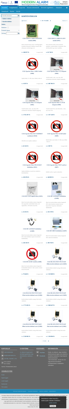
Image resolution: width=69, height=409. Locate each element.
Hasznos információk (33, 7)
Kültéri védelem (6, 18)
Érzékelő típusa (11, 30)
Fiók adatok (4, 387)
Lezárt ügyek (4, 381)
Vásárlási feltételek (33, 391)
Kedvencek (4, 384)
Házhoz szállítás (43, 391)
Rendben (52, 406)
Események (5, 11)
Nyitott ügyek (4, 378)
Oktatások (59, 7)
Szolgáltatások (13, 7)
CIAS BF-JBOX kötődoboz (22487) (56, 231)
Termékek (4, 7)
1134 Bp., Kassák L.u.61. (10, 358)
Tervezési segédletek (47, 7)
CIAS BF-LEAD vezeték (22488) (32, 261)
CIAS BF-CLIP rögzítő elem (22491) (32, 196)
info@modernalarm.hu (10, 355)
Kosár (2, 374)
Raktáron (5, 27)
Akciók (18, 11)
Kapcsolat (22, 7)
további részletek (53, 402)
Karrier (12, 11)
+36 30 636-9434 (8, 352)
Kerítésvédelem (7, 21)
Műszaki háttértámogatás (19, 391)
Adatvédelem (52, 391)
